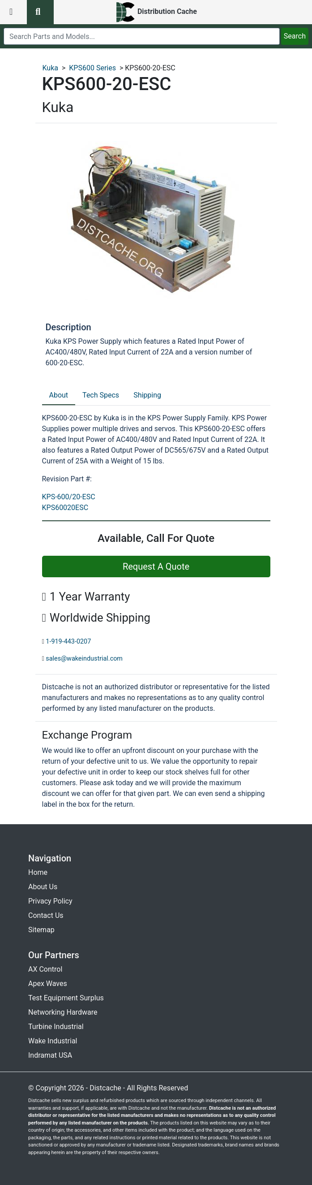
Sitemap (41, 930)
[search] (142, 36)
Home (37, 872)
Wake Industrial (52, 1041)
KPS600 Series (92, 68)
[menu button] (13, 12)
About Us (42, 886)
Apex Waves (47, 983)
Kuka (51, 68)
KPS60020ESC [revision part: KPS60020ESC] (65, 507)
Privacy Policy (50, 901)
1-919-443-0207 (68, 641)
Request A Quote (156, 566)
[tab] (59, 395)
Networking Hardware (62, 1012)
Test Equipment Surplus (66, 998)
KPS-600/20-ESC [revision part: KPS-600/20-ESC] (68, 497)
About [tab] (58, 395)
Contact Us (46, 915)
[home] (156, 12)
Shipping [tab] (147, 395)
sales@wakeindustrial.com (84, 658)
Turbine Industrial (56, 1026)
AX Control (45, 969)
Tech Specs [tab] (100, 395)
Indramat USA (50, 1055)
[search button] (40, 12)
